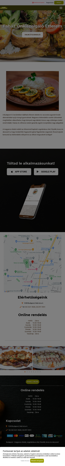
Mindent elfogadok (37, 461)
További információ (25, 460)
